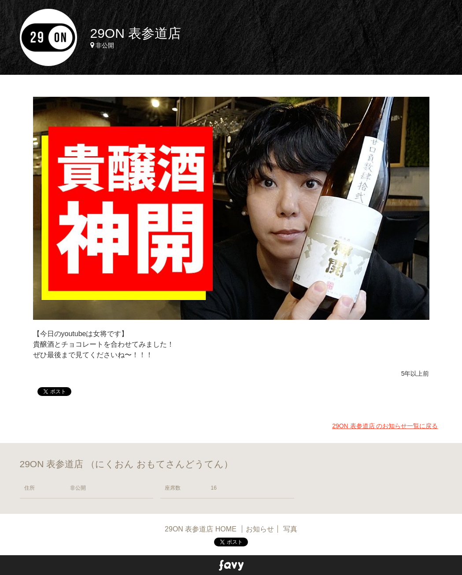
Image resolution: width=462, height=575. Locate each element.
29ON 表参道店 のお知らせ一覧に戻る (385, 425)
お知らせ (260, 529)
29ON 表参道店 (135, 33)
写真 (290, 529)
